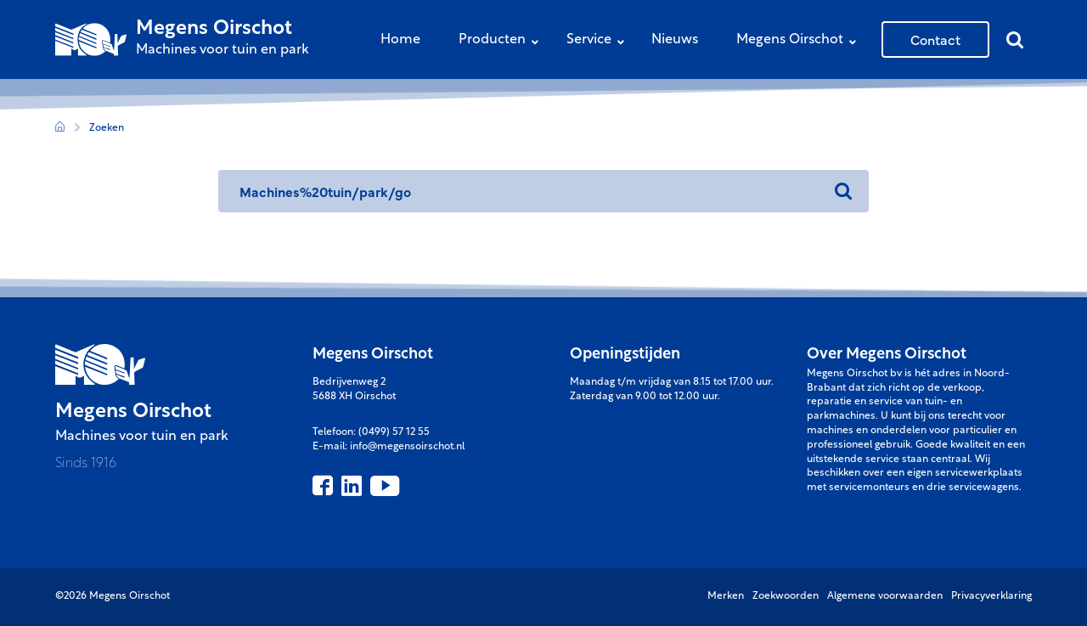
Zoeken (106, 128)
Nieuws (674, 40)
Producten (503, 41)
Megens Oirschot (800, 41)
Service (599, 41)
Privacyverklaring (991, 596)
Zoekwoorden (785, 596)
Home (400, 40)
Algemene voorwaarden (885, 596)
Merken (725, 596)
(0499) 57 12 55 (394, 432)
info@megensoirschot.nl (407, 447)
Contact (935, 39)
